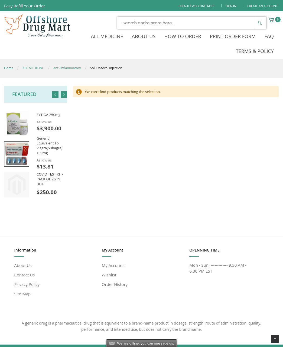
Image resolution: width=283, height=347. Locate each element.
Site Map (22, 280)
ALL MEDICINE (33, 54)
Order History (115, 270)
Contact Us (24, 261)
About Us (23, 252)
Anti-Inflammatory (67, 54)
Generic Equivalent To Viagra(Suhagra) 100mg (49, 132)
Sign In (231, 5)
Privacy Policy (27, 270)
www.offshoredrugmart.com (63, 339)
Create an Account (262, 5)
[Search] (232, 23)
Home (8, 54)
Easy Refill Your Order (24, 5)
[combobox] (164, 23)
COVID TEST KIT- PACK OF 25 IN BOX (50, 165)
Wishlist (109, 261)
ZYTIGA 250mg (48, 101)
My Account (113, 252)
